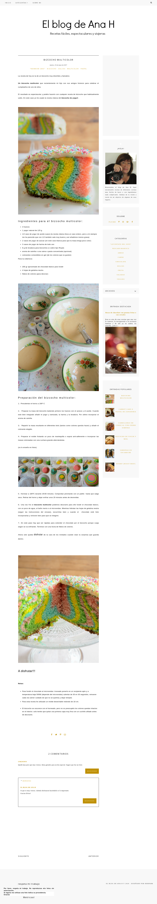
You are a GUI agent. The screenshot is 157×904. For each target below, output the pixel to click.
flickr (112, 222)
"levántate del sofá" (120, 244)
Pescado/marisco (120, 248)
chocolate (121, 261)
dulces (61, 69)
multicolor (73, 69)
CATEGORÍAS (20, 3)
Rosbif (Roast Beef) (126, 463)
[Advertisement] (120, 95)
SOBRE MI (37, 3)
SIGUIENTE (23, 856)
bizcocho (51, 69)
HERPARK (149, 883)
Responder (92, 771)
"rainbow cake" (37, 69)
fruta (121, 270)
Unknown (22, 762)
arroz (121, 253)
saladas (121, 274)
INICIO (8, 3)
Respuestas (27, 781)
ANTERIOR (94, 856)
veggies (121, 279)
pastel (84, 69)
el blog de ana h (28, 787)
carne (121, 257)
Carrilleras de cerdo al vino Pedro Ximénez (126, 425)
